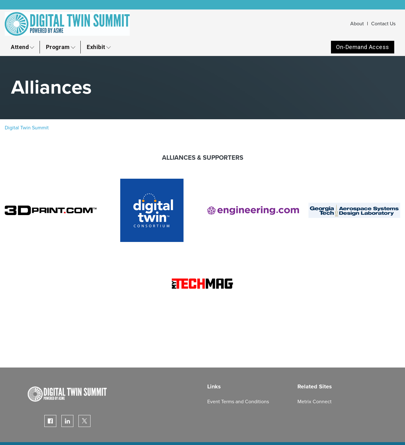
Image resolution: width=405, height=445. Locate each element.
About (357, 24)
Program (58, 47)
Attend (20, 47)
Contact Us (383, 24)
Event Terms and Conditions (238, 402)
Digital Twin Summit (27, 128)
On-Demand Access (362, 47)
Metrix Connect (314, 402)
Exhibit (96, 47)
